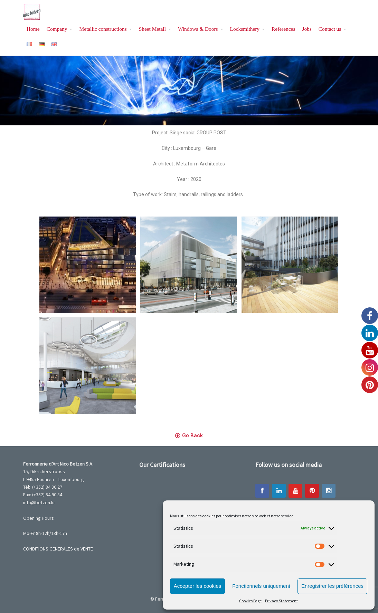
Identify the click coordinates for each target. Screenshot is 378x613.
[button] (189, 436)
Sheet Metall (152, 29)
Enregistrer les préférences (332, 586)
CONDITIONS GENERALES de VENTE (58, 549)
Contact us (330, 29)
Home (33, 29)
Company (57, 29)
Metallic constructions (102, 29)
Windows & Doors (198, 29)
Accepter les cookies (197, 586)
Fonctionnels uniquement (261, 586)
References (283, 29)
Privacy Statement (281, 600)
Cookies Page (250, 600)
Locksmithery (244, 29)
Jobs (306, 29)
